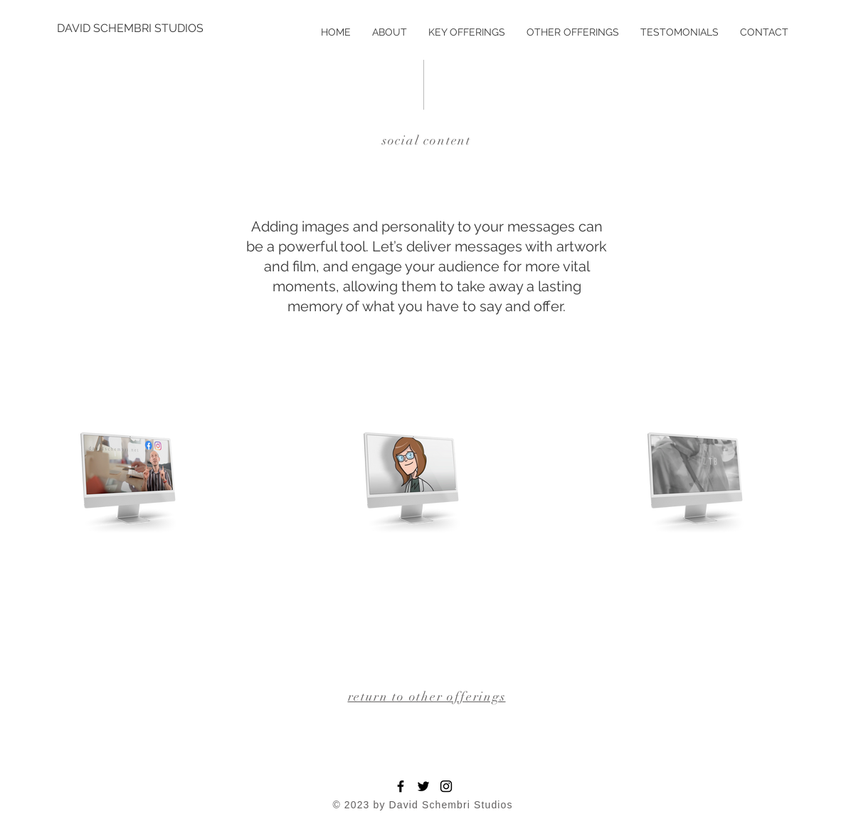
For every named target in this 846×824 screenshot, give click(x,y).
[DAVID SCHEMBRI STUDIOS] (130, 28)
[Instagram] (446, 786)
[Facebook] (400, 786)
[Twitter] (423, 786)
